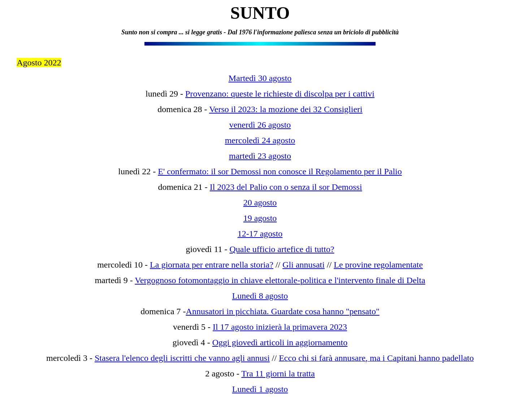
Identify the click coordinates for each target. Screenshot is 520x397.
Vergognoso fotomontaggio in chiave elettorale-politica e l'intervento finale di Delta (280, 280)
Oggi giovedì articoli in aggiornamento (280, 342)
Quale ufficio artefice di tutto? (281, 249)
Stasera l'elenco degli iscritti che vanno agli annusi (182, 358)
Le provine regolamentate (378, 264)
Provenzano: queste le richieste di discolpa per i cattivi (279, 93)
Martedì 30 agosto (260, 78)
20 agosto (260, 202)
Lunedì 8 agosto (260, 295)
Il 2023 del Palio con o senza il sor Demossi (286, 187)
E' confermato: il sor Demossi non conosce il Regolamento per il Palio (280, 171)
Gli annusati (303, 264)
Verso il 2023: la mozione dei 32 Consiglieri (286, 109)
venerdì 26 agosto (260, 124)
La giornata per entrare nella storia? (211, 264)
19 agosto (260, 218)
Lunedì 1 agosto (260, 389)
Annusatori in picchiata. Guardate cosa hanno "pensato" (283, 311)
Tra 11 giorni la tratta (278, 373)
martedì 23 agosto (260, 156)
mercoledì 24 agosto (260, 140)
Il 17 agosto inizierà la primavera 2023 (280, 327)
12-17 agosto (260, 233)
